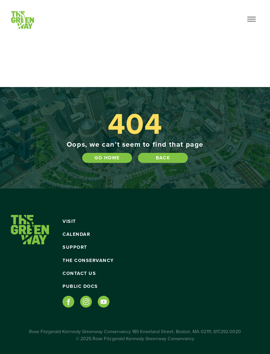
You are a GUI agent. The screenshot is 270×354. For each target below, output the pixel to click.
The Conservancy (88, 260)
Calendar (76, 234)
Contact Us (79, 273)
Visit (69, 221)
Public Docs (80, 286)
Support (75, 247)
